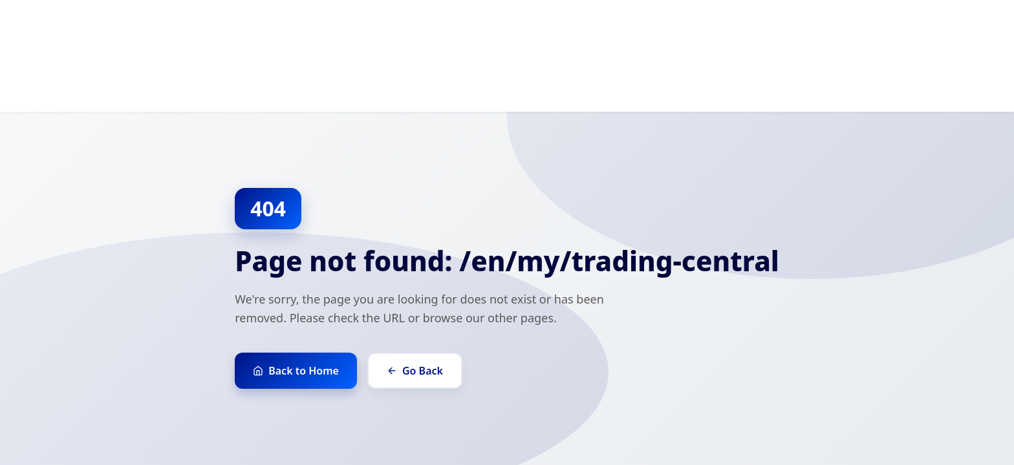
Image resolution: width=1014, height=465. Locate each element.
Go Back (415, 371)
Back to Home (296, 371)
